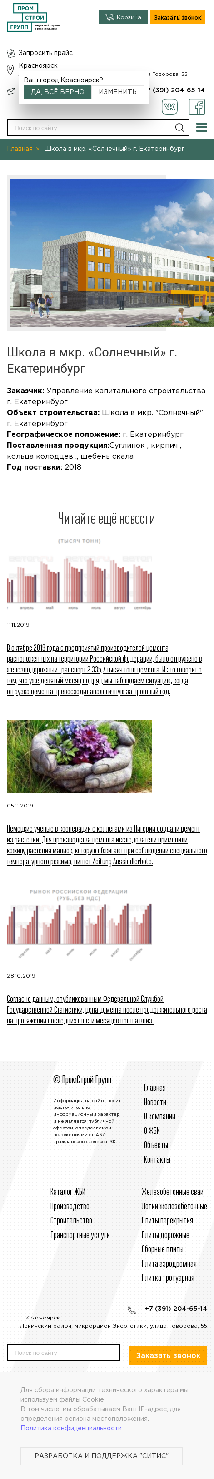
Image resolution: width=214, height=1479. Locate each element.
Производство (70, 1207)
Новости (155, 1103)
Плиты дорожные (165, 1235)
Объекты (156, 1145)
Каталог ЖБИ (67, 1192)
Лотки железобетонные (174, 1207)
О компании (159, 1117)
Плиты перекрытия (167, 1221)
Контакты (157, 1160)
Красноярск (38, 66)
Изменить (118, 92)
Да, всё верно (58, 92)
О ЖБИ (152, 1131)
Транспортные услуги (80, 1235)
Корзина (129, 17)
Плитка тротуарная (168, 1278)
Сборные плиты (163, 1249)
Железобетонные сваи (173, 1192)
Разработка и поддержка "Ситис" (102, 1456)
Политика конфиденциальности (71, 1428)
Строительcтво (71, 1221)
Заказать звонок (177, 17)
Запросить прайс (46, 53)
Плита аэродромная (169, 1264)
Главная (20, 149)
